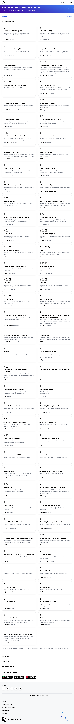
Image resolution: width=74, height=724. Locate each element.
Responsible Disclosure (8, 707)
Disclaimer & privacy (7, 704)
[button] (69, 2)
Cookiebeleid (5, 710)
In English (4, 713)
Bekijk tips (68, 16)
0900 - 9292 (32, 695)
